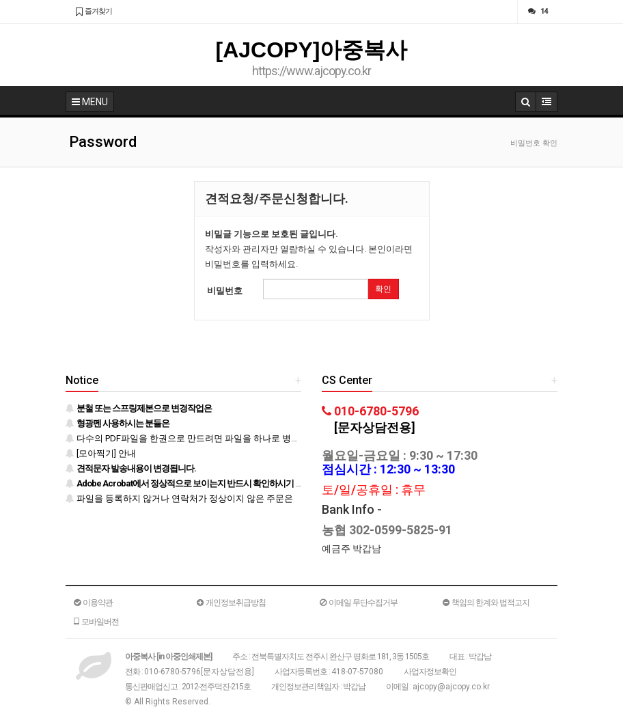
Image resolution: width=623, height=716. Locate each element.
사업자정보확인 (430, 671)
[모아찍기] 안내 (101, 453)
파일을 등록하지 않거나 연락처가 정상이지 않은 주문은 (179, 498)
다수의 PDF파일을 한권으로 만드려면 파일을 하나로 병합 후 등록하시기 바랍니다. (231, 438)
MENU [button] (90, 101)
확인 (383, 289)
